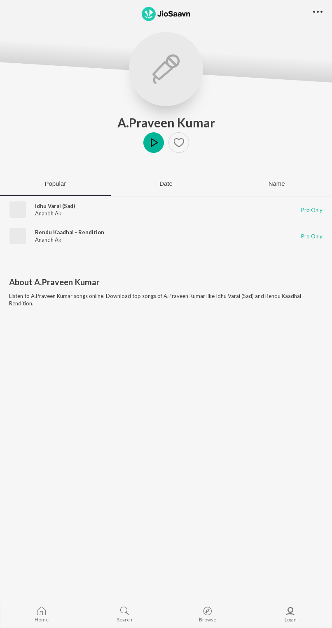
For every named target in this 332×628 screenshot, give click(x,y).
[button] (178, 142)
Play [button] (153, 142)
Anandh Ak (48, 213)
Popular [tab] (55, 183)
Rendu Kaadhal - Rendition (69, 232)
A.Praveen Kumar (166, 122)
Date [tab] (166, 183)
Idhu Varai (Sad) (55, 206)
